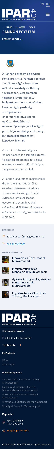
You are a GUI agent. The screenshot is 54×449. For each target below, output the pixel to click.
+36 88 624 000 (16, 243)
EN (42, 4)
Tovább (27, 259)
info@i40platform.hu (18, 430)
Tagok (32, 27)
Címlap (8, 27)
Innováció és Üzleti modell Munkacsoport (24, 401)
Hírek (5, 360)
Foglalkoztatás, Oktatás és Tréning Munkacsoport (21, 381)
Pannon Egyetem (11, 39)
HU (48, 4)
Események (8, 364)
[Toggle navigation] (48, 14)
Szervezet (20, 27)
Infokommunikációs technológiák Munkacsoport (20, 396)
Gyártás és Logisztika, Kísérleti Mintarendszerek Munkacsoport (19, 388)
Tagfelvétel (9, 345)
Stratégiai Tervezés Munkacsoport (21, 406)
